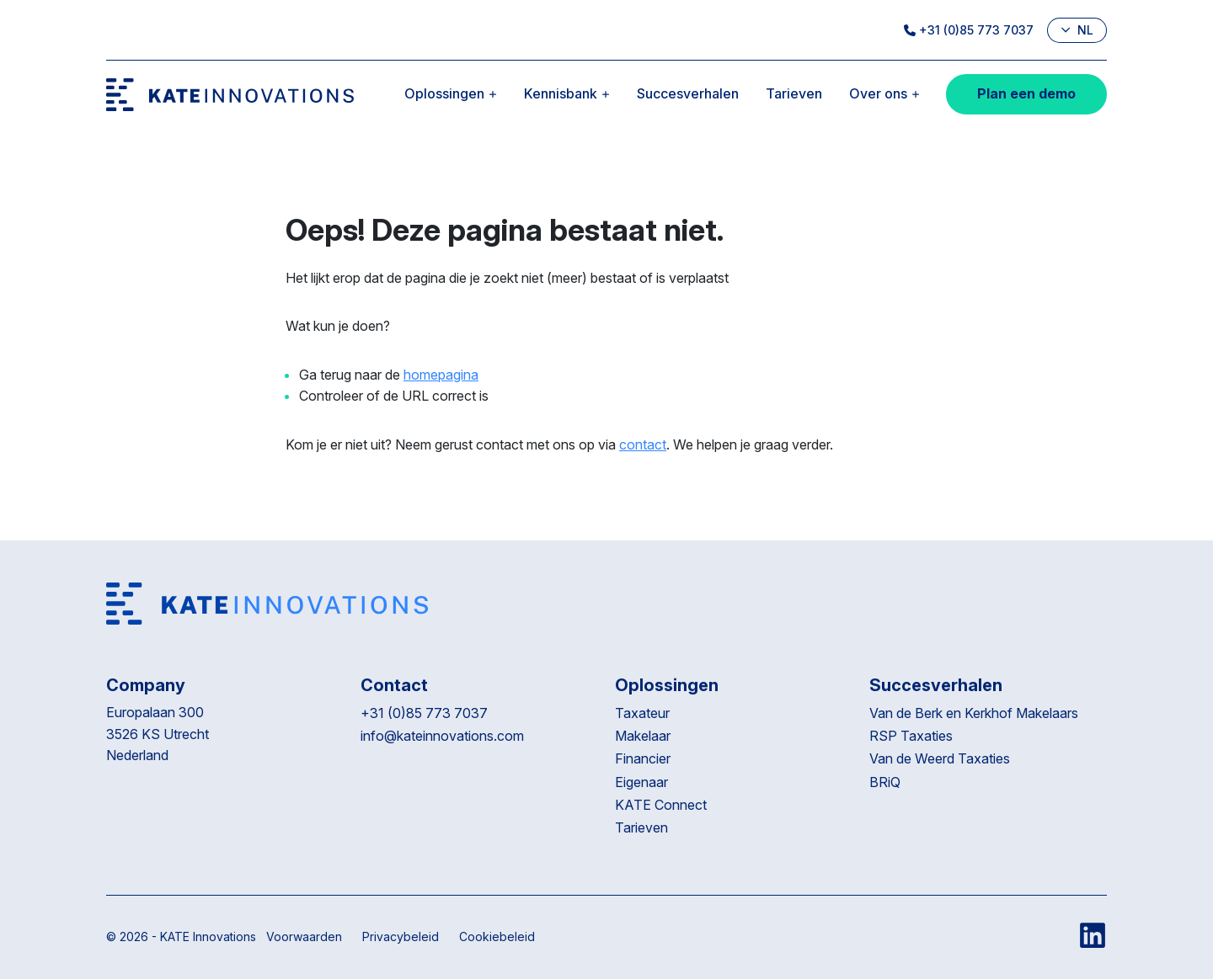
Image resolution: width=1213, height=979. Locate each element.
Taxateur (642, 713)
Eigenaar (641, 782)
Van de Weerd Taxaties (941, 758)
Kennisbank (567, 93)
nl (1077, 30)
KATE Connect (661, 804)
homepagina (440, 374)
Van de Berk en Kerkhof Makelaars (973, 713)
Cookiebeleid (497, 936)
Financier (643, 758)
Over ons (884, 93)
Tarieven (794, 93)
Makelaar (643, 735)
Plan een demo (1026, 93)
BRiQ (886, 782)
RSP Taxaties (911, 735)
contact (642, 444)
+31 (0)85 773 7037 (969, 30)
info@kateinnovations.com (442, 735)
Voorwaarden (304, 936)
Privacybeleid (400, 936)
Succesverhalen (688, 93)
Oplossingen (450, 93)
